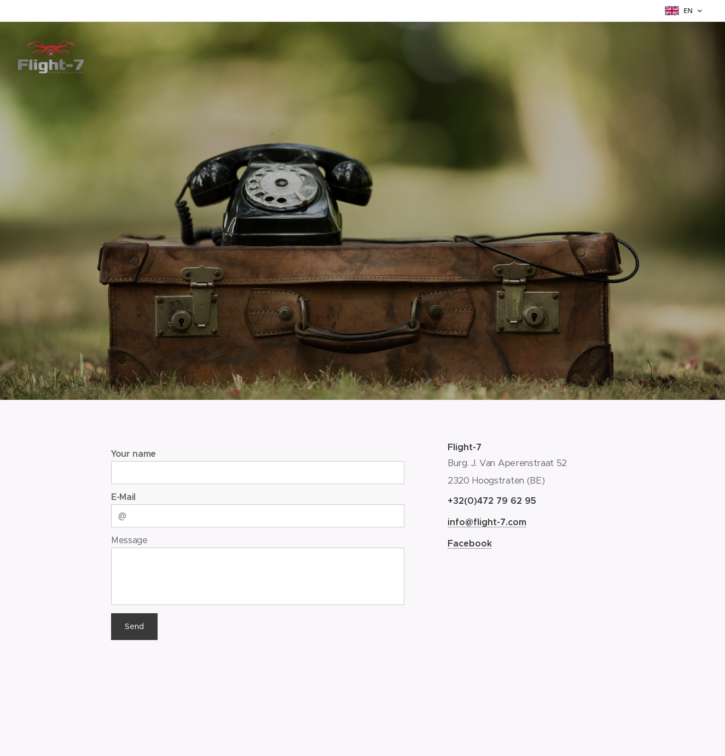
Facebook (470, 543)
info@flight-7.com (487, 522)
